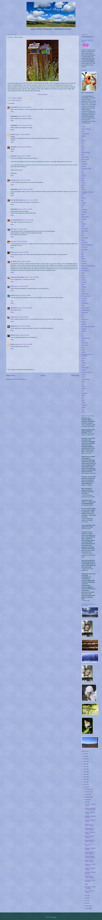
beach (83, 140)
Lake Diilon (84, 247)
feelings (84, 202)
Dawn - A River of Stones (89, 891)
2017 (84, 776)
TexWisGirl (14, 147)
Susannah (13, 156)
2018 (84, 774)
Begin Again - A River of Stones (90, 887)
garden (83, 214)
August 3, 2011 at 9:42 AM (21, 317)
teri (11, 241)
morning (84, 280)
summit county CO (86, 372)
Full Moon (84, 212)
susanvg (13, 180)
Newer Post (10, 375)
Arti (12, 229)
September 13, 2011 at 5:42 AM (23, 344)
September (88, 797)
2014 (84, 779)
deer (83, 180)
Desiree (13, 344)
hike (83, 233)
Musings (84, 287)
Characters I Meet (86, 168)
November (88, 791)
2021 (84, 766)
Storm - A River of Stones (89, 837)
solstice (84, 352)
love (83, 256)
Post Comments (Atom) (19, 379)
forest (83, 205)
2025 (84, 756)
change (83, 166)
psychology (85, 312)
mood (83, 273)
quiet (83, 315)
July (86, 802)
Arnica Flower (85, 133)
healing (83, 223)
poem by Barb (85, 308)
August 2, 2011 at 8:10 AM (26, 220)
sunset (83, 377)
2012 (84, 784)
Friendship (84, 209)
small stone (85, 342)
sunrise (83, 374)
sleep (83, 340)
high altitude (85, 231)
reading (84, 322)
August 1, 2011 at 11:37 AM (25, 189)
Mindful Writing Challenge (88, 266)
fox (82, 207)
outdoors (84, 300)
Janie (12, 286)
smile (83, 347)
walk (83, 398)
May (86, 898)
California (84, 161)
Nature (83, 291)
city (82, 171)
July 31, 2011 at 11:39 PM (25, 125)
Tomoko (13, 134)
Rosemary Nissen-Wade (17, 277)
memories (84, 263)
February (87, 905)
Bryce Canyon (85, 159)
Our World (84, 298)
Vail (82, 391)
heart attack (85, 228)
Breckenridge (85, 157)
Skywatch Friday (86, 338)
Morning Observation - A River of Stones (90, 809)
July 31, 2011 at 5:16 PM (24, 107)
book (83, 150)
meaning (84, 261)
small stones (85, 345)
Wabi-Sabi (84, 393)
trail (83, 384)
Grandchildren (85, 216)
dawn (83, 178)
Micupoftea (14, 308)
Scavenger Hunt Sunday (88, 326)
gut (82, 221)
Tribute (83, 388)
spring (83, 358)
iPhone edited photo (87, 244)
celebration (84, 164)
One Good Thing (86, 296)
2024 (84, 759)
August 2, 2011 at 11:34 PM (24, 308)
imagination (85, 242)
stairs (83, 360)
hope (83, 235)
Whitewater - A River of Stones (90, 865)
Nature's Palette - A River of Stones (90, 853)
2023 (84, 761)
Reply (12, 111)
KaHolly (13, 326)
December (88, 789)
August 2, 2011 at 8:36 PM (21, 286)
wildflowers (84, 405)
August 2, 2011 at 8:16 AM (20, 229)
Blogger (54, 917)
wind (83, 409)
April (86, 900)
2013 (84, 782)
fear (83, 200)
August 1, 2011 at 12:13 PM (30, 200)
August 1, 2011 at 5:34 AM (22, 134)
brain (83, 154)
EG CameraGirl (15, 220)
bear (83, 143)
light (83, 254)
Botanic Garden (86, 152)
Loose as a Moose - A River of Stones (90, 857)
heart (83, 226)
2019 (84, 771)
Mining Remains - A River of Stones (90, 841)
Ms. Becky (13, 261)
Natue (83, 289)
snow (83, 350)
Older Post (75, 375)
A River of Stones (42, 94)
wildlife (83, 407)
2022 (84, 764)
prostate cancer (86, 310)
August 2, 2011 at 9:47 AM (21, 252)
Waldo (83, 395)
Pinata (86, 884)
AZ (82, 138)
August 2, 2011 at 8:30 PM (32, 277)
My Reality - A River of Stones (90, 881)
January (87, 908)
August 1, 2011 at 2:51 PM (25, 209)
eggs (83, 187)
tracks (83, 381)
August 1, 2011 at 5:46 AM (24, 147)
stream (83, 365)
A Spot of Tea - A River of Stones (89, 877)
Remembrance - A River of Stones (89, 829)
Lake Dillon (84, 249)
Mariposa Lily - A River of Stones (89, 825)
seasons (84, 329)
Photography (85, 303)
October (87, 794)
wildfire (83, 402)
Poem (83, 305)
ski (82, 333)
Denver (83, 182)
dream (83, 185)
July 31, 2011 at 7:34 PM (24, 116)
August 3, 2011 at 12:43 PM (22, 326)
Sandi (12, 317)
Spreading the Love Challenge (87, 355)
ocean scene (85, 293)
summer (84, 370)
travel (83, 386)
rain (83, 317)
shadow (84, 331)
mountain (84, 282)
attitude (83, 136)
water (83, 400)
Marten (83, 258)
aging (83, 131)
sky (82, 336)
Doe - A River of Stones (89, 845)
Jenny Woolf (14, 107)
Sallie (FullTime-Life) (16, 200)
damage (84, 175)
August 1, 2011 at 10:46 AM (23, 180)
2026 (84, 753)
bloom (83, 147)
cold (83, 173)
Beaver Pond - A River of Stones (89, 861)
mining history (85, 270)
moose (83, 277)
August (87, 799)
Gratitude (84, 219)
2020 (84, 769)
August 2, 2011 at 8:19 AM (20, 241)
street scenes (85, 367)
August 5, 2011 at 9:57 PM (22, 335)
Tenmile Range (86, 379)
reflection (84, 324)
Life (83, 251)
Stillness (84, 363)
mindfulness (85, 268)
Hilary (12, 252)
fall (82, 195)
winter (83, 412)
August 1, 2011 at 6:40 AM (24, 156)
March (87, 903)
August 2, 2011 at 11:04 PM (23, 295)
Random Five (85, 319)
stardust (13, 295)
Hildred (13, 335)
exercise (84, 189)
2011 (84, 787)
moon (83, 275)
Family (83, 198)
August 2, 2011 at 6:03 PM (24, 261)
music (83, 284)
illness (83, 240)
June (86, 895)
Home (43, 375)
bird (83, 145)
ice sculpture (85, 238)
